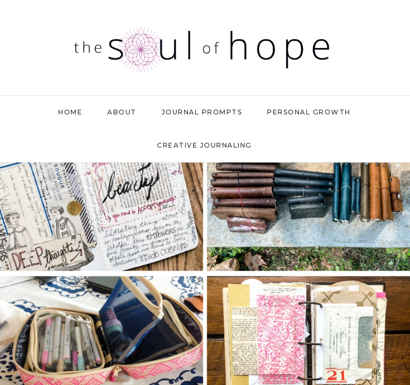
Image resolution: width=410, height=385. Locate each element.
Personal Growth (309, 112)
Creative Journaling (204, 145)
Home (70, 112)
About (122, 112)
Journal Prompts (202, 112)
